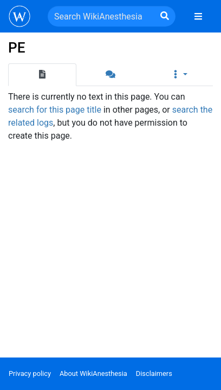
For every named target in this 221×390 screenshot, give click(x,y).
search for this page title (54, 110)
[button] (179, 74)
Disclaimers (154, 373)
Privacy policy (30, 373)
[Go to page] (165, 16)
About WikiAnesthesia (93, 373)
